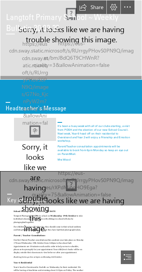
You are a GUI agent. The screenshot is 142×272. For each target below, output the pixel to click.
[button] (91, 7)
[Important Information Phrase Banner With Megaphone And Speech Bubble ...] (71, 188)
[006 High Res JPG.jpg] (71, 40)
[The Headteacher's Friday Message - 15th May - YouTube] (35, 129)
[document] (71, 136)
